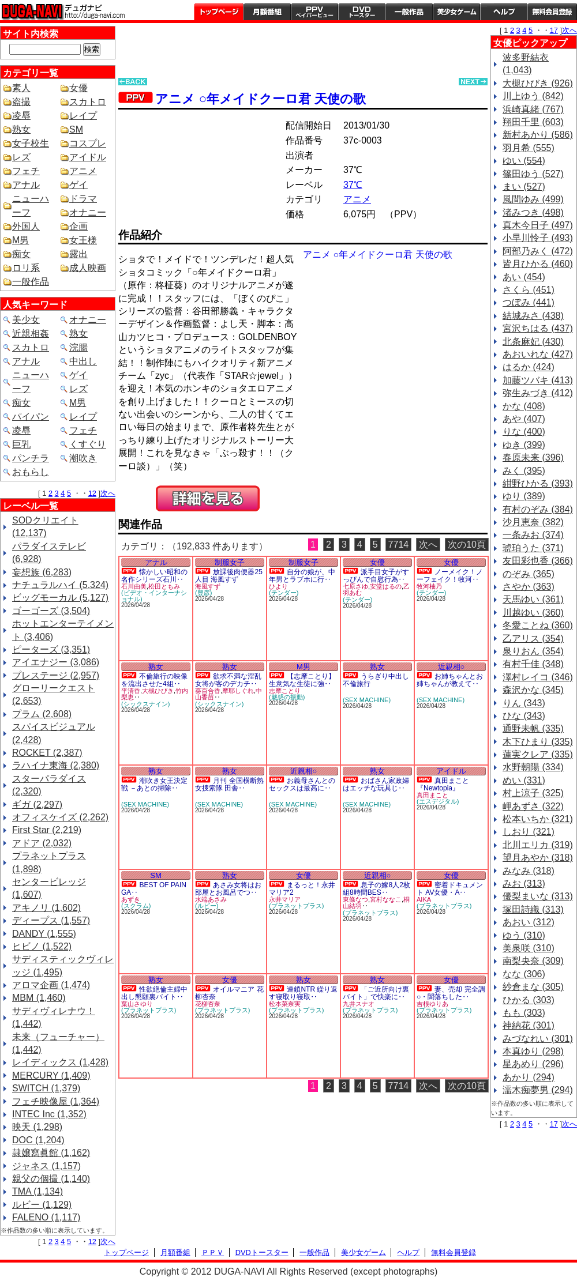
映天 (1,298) (37, 1127)
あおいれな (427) (538, 354)
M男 (20, 240)
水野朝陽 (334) (533, 767)
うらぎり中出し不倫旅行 (376, 680)
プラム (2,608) (42, 714)
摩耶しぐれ (238, 690)
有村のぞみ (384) (538, 509)
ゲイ (78, 185)
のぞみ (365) (528, 574)
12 (92, 493)
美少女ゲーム (456, 11)
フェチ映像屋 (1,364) (55, 1101)
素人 (21, 88)
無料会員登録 (453, 1252)
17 (554, 30)
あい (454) (524, 277)
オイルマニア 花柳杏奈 (229, 993)
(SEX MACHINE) (367, 699)
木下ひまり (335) (538, 742)
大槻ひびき (158, 690)
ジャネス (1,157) (46, 1166)
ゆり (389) (524, 496)
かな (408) (524, 406)
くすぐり (87, 444)
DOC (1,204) (38, 1140)
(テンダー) (283, 592)
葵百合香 (207, 690)
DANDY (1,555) (44, 934)
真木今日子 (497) (538, 225)
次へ (107, 493)
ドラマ (83, 199)
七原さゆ (355, 586)
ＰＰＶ (212, 1252)
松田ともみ (164, 586)
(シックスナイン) (145, 703)
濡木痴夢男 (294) (538, 1090)
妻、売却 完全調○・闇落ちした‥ (451, 993)
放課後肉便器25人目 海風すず (229, 575)
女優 (78, 88)
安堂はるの (386, 586)
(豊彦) (203, 592)
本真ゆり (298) (533, 1051)
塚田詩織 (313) (533, 909)
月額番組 (267, 11)
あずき (130, 899)
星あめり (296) (533, 1064)
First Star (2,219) (46, 830)
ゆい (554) (524, 160)
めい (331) (524, 780)
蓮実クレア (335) (538, 754)
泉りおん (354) (533, 651)
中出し (83, 361)
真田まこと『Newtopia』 (443, 784)
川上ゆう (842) (533, 96)
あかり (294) (528, 1077)
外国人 (26, 226)
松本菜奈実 (285, 1003)
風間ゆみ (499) (533, 199)
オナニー (87, 212)
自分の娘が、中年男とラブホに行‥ (302, 575)
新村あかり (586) (538, 135)
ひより (278, 586)
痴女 (21, 254)
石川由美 (134, 586)
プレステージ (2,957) (55, 675)
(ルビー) (206, 905)
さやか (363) (528, 586)
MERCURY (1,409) (51, 1075)
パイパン (30, 416)
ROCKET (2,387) (47, 753)
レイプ (83, 115)
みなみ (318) (528, 871)
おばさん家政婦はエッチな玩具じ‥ (376, 784)
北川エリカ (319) (538, 845)
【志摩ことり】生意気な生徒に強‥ (302, 680)
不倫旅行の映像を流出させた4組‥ (154, 680)
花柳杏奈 (207, 1003)
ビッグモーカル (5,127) (60, 597)
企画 (78, 226)
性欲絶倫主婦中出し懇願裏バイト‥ (154, 993)
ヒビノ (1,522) (42, 946)
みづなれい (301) (538, 1038)
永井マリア (285, 899)
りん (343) (524, 703)
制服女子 (230, 562)
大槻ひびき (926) (538, 83)
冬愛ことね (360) (538, 625)
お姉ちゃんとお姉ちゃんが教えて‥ (450, 680)
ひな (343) (524, 716)
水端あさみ (211, 899)
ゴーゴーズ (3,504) (51, 611)
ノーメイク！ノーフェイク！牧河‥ (450, 575)
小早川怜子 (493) (538, 238)
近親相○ (451, 666)
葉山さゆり (137, 1003)
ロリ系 (26, 268)
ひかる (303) (528, 1000)
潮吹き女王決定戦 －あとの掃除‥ (154, 784)
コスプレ (87, 143)
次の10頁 (467, 544)
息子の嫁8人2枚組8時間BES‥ (376, 888)
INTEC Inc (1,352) (49, 1114)
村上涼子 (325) (533, 793)
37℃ (352, 185)
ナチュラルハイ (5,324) (60, 585)
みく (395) (524, 471)
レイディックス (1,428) (60, 1062)
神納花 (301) (528, 1025)
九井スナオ (358, 1003)
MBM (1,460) (38, 998)
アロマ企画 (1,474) (51, 985)
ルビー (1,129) (42, 1205)
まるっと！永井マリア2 (302, 888)
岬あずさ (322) (533, 806)
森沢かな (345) (533, 690)
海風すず (207, 586)
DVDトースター (361, 11)
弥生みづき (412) (538, 393)
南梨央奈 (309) (533, 961)
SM (76, 129)
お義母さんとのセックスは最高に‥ (302, 784)
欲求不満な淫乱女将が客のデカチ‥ (228, 680)
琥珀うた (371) (533, 548)
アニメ (83, 171)
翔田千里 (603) (533, 122)
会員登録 (552, 11)
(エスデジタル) (438, 801)
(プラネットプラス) (296, 905)
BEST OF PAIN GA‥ (153, 888)
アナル (26, 185)
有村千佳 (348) (533, 664)
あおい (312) (528, 922)
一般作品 (409, 11)
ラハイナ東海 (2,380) (55, 765)
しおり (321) (528, 832)
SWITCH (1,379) (46, 1088)
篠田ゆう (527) (533, 174)
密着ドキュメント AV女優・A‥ (450, 888)
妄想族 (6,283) (42, 572)
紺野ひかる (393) (538, 483)
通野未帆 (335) (533, 728)
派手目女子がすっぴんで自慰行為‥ (376, 575)
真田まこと (432, 795)
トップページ (218, 11)
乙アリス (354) (533, 638)
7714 (398, 544)
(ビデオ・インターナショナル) (154, 595)
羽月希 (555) (528, 148)
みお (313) (524, 883)
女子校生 (30, 143)
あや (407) (524, 419)
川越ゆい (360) (533, 612)
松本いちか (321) (538, 819)
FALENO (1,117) (46, 1217)
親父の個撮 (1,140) (51, 1179)
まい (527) (524, 186)
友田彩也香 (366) (538, 561)
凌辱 (21, 115)
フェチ (26, 171)
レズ (21, 157)
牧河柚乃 (429, 586)
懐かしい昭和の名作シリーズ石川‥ (154, 575)
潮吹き (83, 458)
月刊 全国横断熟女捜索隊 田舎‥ (229, 784)
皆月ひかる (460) (538, 264)
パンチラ (30, 458)
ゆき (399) (524, 445)
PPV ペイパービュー (314, 11)
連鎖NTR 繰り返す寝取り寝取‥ (303, 993)
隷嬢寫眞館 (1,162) (51, 1153)
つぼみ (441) (528, 302)
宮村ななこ (386, 899)
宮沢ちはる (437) (538, 328)
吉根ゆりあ (432, 1003)
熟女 (21, 129)
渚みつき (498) (533, 212)
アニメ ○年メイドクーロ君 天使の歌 (260, 99)
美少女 (26, 320)
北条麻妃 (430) (533, 341)
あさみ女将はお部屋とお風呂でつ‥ (228, 888)
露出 (78, 254)
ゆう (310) (524, 935)
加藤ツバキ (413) (538, 380)
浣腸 (78, 347)
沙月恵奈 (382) (533, 522)
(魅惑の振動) (287, 697)
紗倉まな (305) (533, 987)
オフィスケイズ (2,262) (60, 817)
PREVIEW (208, 498)
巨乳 (21, 444)
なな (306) (524, 974)
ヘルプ (503, 11)
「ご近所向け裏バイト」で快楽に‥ (376, 993)
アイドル (87, 157)
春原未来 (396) (533, 457)
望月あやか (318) (538, 857)
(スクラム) (136, 905)
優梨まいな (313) (538, 896)
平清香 (130, 690)
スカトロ (87, 102)
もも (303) (524, 1013)
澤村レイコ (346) (538, 677)
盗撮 (21, 102)
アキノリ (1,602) (46, 908)
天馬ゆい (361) (533, 599)
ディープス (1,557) (51, 920)
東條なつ (355, 899)
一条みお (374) (533, 535)
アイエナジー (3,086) (55, 662)
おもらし (30, 472)
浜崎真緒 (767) (533, 109)
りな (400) (524, 431)
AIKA (424, 899)
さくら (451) (528, 290)
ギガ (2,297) (37, 804)
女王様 (83, 240)
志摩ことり (285, 690)
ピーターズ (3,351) (51, 649)
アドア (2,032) (42, 843)
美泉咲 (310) (528, 948)
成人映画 (87, 268)
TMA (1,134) (37, 1191)
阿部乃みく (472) (538, 251)
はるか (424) (528, 367)
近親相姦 (30, 333)
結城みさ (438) (533, 316)
